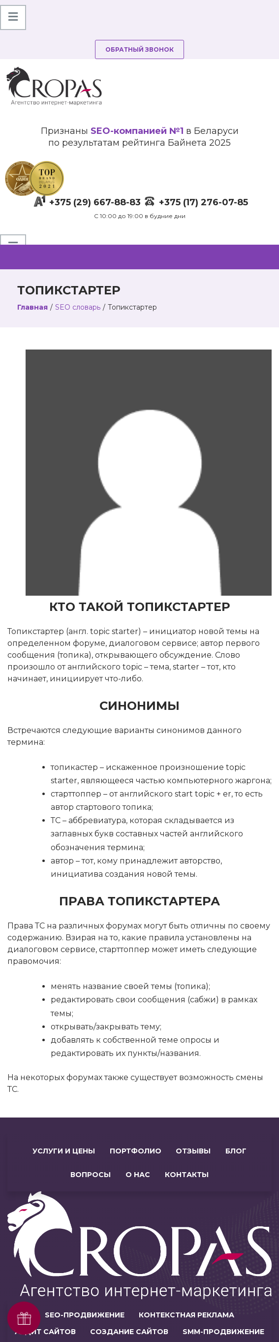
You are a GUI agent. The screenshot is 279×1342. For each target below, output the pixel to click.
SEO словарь (77, 307)
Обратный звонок (139, 49)
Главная (32, 307)
